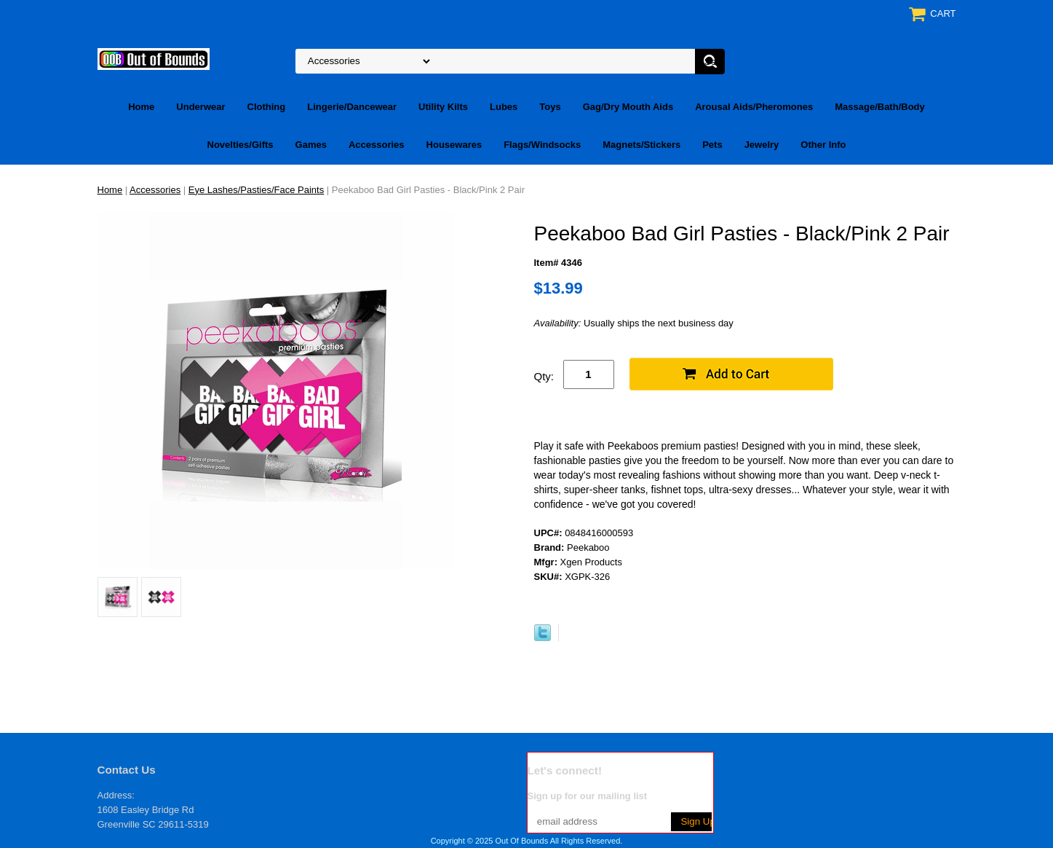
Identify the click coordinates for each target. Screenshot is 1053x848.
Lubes (503, 106)
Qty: (544, 376)
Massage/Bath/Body (880, 106)
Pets (712, 144)
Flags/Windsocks (542, 144)
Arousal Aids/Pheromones (754, 106)
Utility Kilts (443, 106)
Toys (549, 106)
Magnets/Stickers (641, 144)
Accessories (377, 144)
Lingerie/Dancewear (352, 106)
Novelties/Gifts (240, 144)
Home (141, 106)
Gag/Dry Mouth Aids (628, 106)
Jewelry (761, 144)
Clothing (266, 106)
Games (311, 144)
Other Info (823, 144)
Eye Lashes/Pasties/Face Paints (256, 189)
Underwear (200, 106)
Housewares (454, 144)
